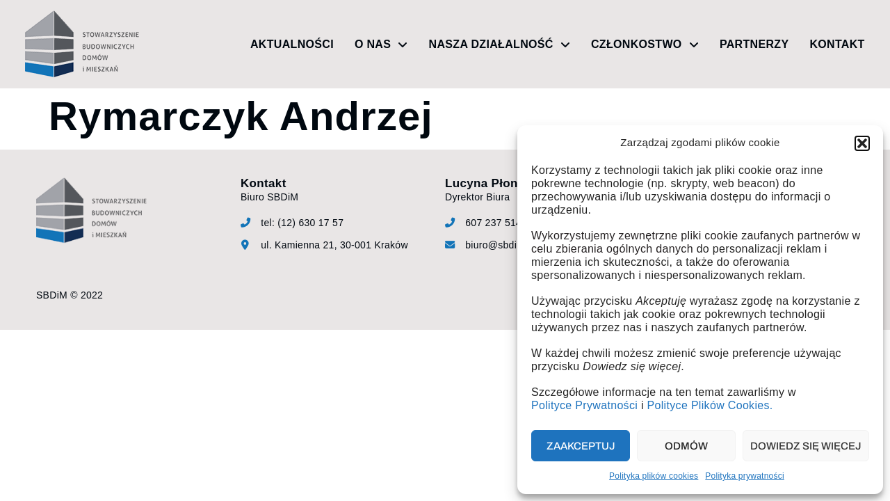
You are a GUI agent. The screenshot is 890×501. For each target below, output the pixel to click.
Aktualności (292, 44)
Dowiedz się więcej (805, 446)
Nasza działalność (499, 44)
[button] (862, 143)
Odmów (686, 446)
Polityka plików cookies (653, 476)
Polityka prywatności (744, 476)
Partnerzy (754, 44)
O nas (381, 44)
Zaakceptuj (581, 446)
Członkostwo (645, 44)
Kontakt (836, 44)
